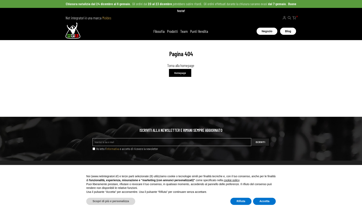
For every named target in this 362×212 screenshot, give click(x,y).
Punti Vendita (199, 31)
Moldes (106, 17)
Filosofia (159, 31)
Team (184, 31)
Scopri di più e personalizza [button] (111, 201)
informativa (112, 149)
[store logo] (73, 31)
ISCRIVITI (260, 142)
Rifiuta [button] (241, 201)
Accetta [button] (264, 201)
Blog (288, 31)
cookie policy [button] (231, 180)
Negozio (267, 31)
